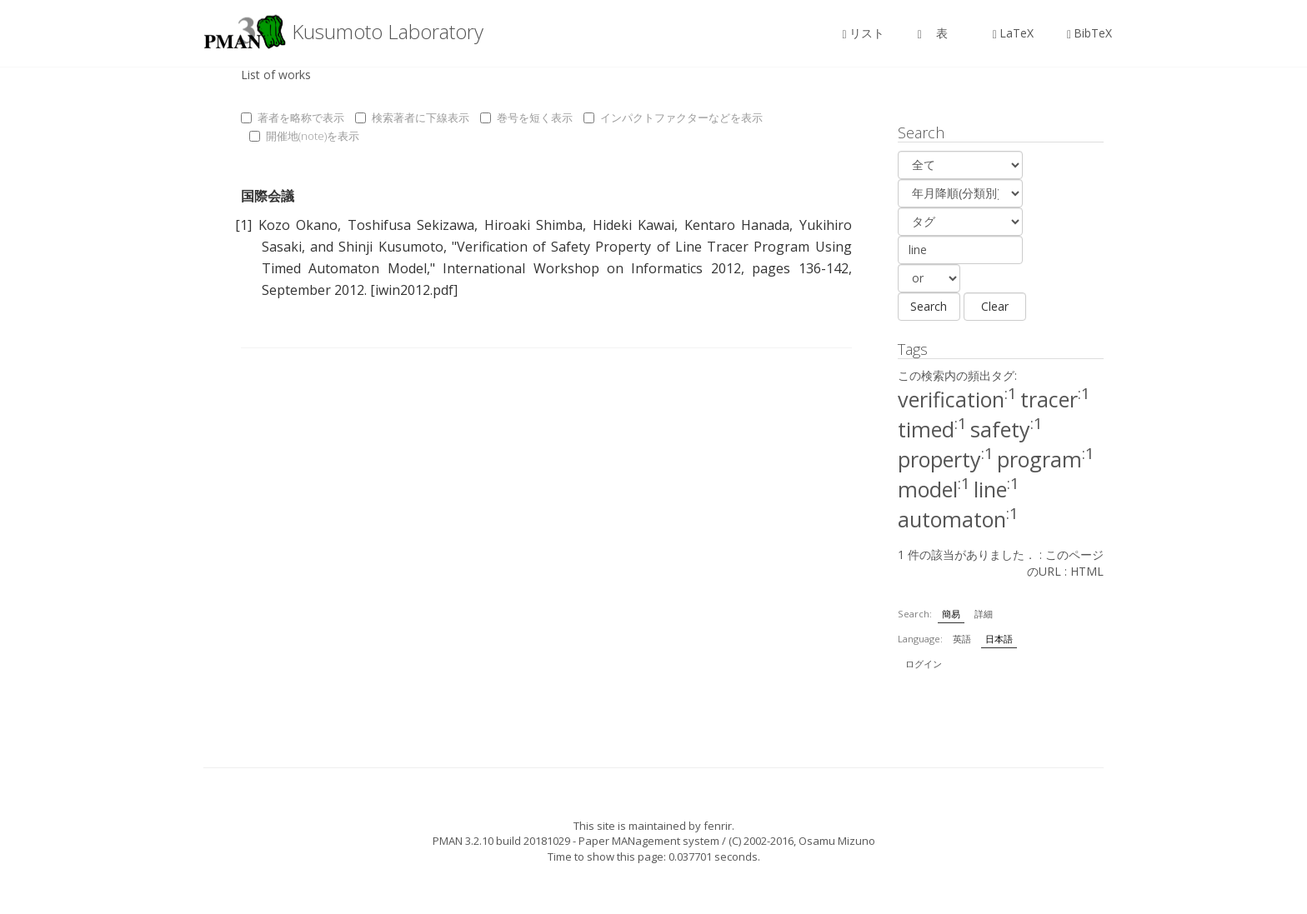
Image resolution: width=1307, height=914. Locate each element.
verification (957, 399)
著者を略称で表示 (292, 117)
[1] (243, 225)
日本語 (999, 638)
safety (1006, 429)
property (946, 459)
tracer (1055, 399)
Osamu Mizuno (837, 840)
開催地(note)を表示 (304, 135)
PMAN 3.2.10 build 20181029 (501, 840)
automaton (958, 519)
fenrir (718, 825)
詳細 (983, 613)
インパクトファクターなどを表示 (673, 117)
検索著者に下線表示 (412, 117)
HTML (1087, 571)
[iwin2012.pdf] (414, 290)
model (934, 489)
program (1045, 459)
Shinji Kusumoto (390, 246)
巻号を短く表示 (526, 117)
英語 (962, 638)
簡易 (951, 613)
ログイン (923, 663)
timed (932, 429)
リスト (863, 33)
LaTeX (1013, 33)
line (996, 489)
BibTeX (1089, 33)
